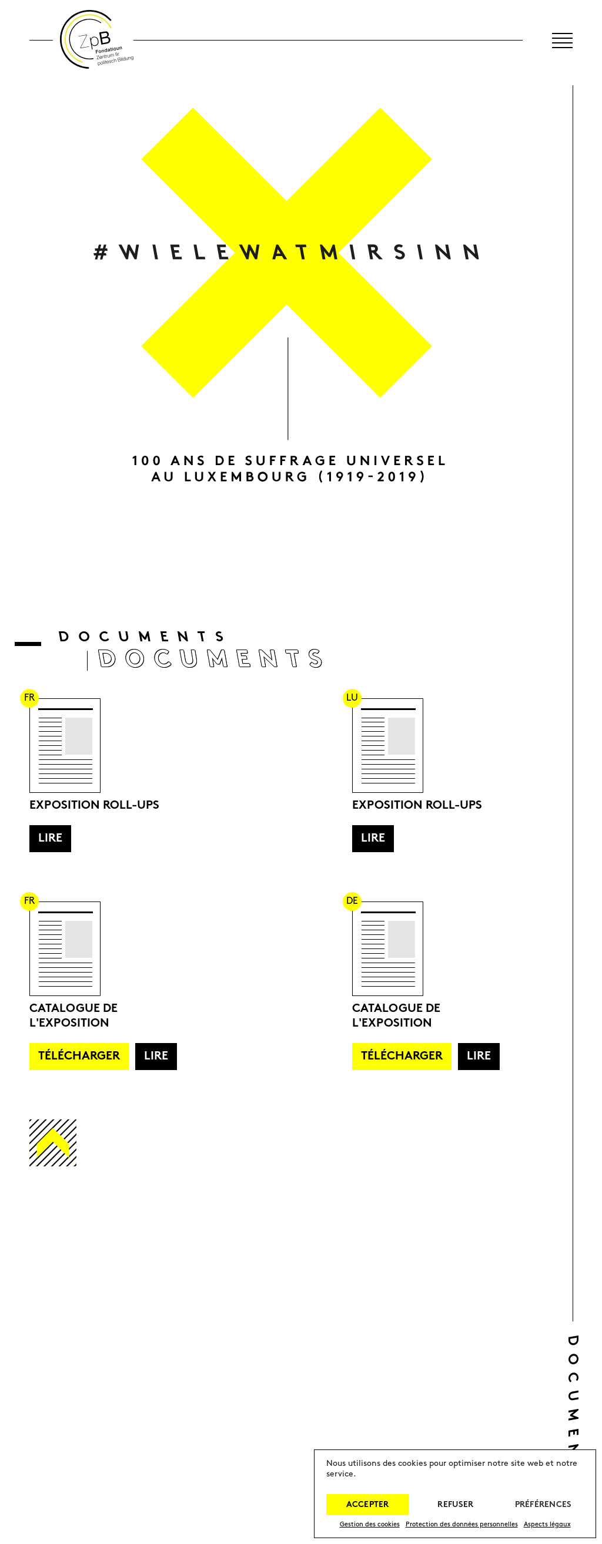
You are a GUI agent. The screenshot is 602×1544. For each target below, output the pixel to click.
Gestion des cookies (370, 1525)
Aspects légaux (547, 1525)
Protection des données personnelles (462, 1525)
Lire (50, 839)
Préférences (543, 1505)
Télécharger (79, 1056)
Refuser (455, 1505)
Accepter (367, 1505)
